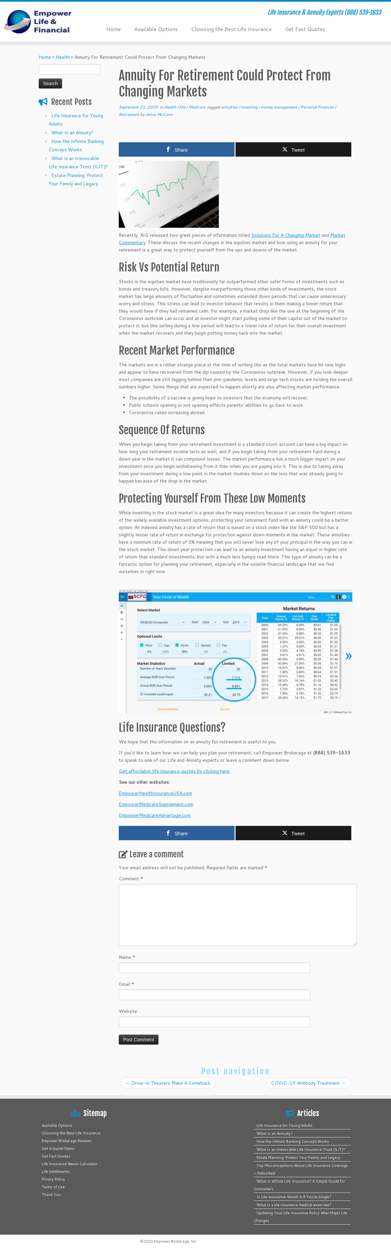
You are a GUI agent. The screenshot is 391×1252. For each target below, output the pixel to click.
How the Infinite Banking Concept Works (293, 1141)
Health (63, 57)
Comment (131, 878)
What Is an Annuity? (72, 132)
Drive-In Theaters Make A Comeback (168, 1083)
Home (113, 29)
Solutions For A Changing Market (285, 235)
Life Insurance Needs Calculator (69, 1164)
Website (128, 1011)
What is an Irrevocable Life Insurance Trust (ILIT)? (301, 1149)
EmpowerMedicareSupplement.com (156, 804)
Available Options (156, 29)
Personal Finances (318, 107)
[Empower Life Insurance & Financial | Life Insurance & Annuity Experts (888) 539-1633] (45, 21)
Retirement (129, 114)
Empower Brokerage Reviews (67, 1140)
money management (279, 107)
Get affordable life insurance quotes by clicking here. (175, 771)
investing (250, 107)
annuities (230, 107)
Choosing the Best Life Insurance (231, 29)
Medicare (197, 107)
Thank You (51, 1194)
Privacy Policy (53, 1179)
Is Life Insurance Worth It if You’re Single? (294, 1197)
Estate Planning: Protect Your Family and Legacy (298, 1157)
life (182, 107)
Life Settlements (56, 1171)
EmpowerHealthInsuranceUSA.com (155, 793)
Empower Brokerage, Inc (175, 1241)
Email (126, 984)
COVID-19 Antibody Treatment (308, 1083)
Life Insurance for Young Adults (285, 1125)
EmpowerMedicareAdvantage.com (154, 815)
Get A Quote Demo (58, 1148)
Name (127, 957)
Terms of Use (53, 1187)
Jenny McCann (158, 114)
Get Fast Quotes (305, 29)
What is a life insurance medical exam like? (294, 1205)
